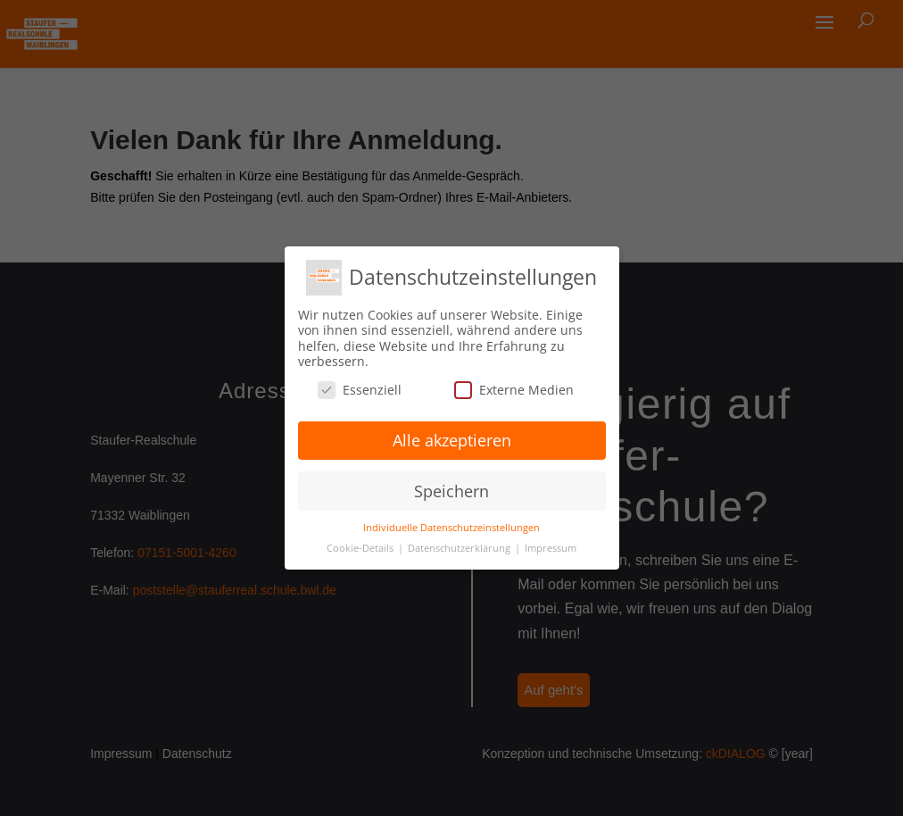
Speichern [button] (451, 491)
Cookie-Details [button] (361, 548)
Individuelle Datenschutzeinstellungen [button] (451, 527)
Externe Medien (514, 389)
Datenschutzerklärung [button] (460, 548)
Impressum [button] (550, 548)
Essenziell (360, 389)
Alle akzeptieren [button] (452, 440)
